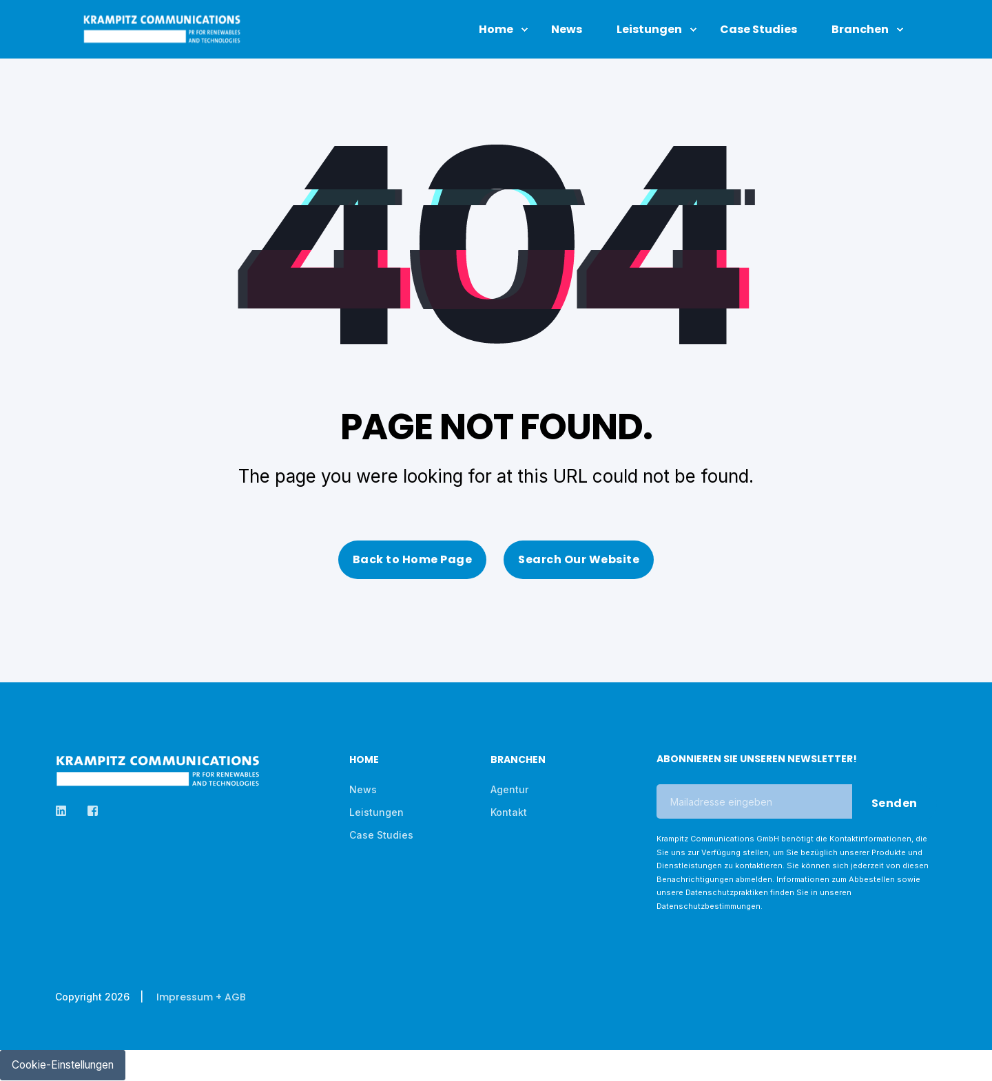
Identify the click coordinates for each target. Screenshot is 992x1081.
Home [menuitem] (364, 760)
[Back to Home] (162, 36)
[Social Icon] (65, 811)
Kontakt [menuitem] (508, 812)
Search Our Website (578, 559)
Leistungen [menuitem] (376, 812)
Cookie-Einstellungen (67, 1065)
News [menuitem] (363, 789)
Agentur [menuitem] (509, 789)
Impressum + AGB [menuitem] (201, 997)
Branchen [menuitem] (518, 760)
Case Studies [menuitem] (381, 835)
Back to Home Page (413, 559)
